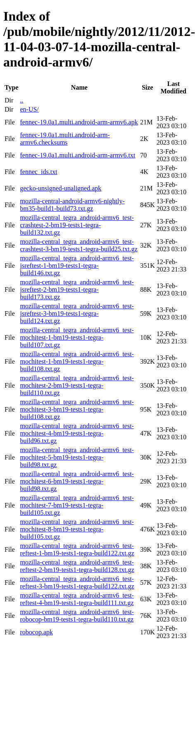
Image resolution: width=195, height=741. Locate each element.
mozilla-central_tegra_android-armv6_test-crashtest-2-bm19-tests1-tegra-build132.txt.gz (76, 225)
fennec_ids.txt (38, 171)
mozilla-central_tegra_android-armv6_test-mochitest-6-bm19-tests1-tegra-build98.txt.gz (76, 481)
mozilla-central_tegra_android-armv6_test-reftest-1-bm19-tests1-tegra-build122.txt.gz (77, 549)
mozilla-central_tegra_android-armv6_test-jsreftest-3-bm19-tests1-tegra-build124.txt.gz (76, 313)
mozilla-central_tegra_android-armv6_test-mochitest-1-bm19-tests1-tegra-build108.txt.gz (76, 361)
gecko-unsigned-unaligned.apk (60, 188)
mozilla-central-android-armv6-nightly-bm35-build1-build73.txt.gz (72, 205)
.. (21, 100)
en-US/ (29, 109)
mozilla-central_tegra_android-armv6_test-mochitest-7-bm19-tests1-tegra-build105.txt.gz (76, 505)
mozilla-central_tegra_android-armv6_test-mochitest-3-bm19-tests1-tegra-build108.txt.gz (76, 409)
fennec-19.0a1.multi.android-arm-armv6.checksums (64, 138)
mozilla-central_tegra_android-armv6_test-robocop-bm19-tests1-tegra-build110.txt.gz (76, 615)
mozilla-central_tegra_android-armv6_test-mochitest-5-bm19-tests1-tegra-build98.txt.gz (76, 457)
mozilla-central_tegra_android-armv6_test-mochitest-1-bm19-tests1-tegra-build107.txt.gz (76, 337)
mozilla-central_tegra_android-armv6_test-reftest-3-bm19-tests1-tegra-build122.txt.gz (77, 582)
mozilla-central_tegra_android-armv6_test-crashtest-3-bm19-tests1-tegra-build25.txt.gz (78, 245)
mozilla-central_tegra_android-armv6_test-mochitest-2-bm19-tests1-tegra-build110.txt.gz (76, 385)
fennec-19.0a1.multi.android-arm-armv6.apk (79, 122)
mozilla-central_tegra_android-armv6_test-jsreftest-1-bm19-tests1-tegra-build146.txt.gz (76, 265)
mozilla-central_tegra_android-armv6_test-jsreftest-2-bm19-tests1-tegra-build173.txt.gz (76, 289)
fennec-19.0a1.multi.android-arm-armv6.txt (77, 155)
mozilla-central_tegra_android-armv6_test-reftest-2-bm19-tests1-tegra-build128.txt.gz (77, 566)
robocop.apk (36, 632)
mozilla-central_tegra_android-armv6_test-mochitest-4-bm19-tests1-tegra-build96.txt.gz (76, 433)
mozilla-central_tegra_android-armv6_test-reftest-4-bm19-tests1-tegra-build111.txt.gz (76, 599)
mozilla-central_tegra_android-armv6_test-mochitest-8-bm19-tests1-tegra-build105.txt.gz (76, 529)
